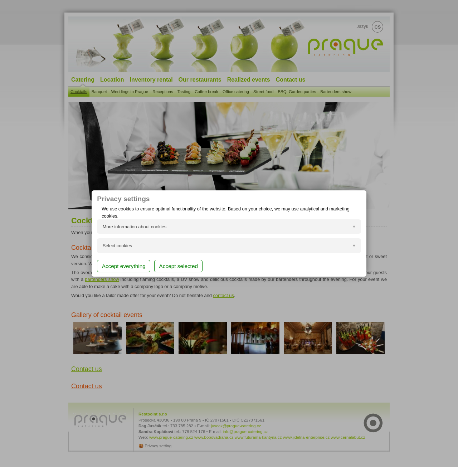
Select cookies (117, 245)
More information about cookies (135, 226)
